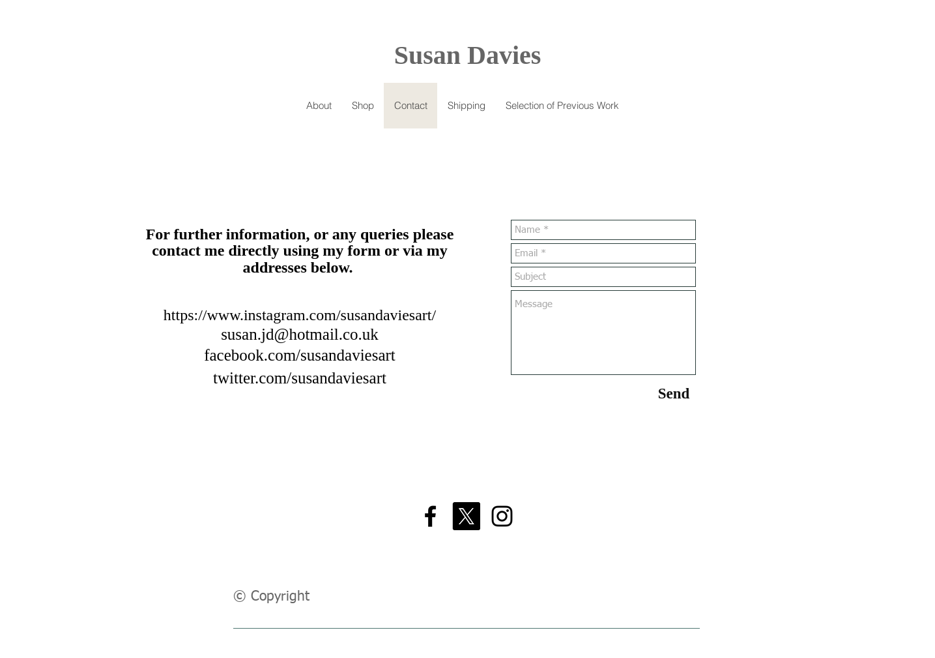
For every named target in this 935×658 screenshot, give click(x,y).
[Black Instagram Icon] (502, 516)
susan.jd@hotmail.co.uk (300, 334)
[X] (466, 516)
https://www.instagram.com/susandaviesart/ (300, 315)
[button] (362, 105)
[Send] (674, 394)
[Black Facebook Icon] (430, 516)
